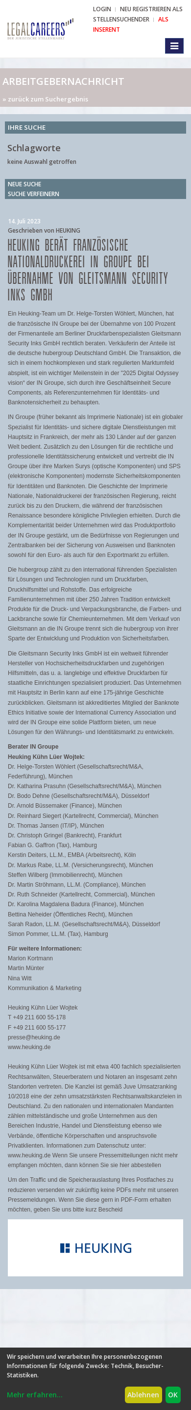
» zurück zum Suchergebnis (45, 99)
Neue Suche (24, 184)
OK (173, 1394)
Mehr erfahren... (35, 1394)
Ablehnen (143, 1394)
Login (102, 9)
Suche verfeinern (33, 194)
